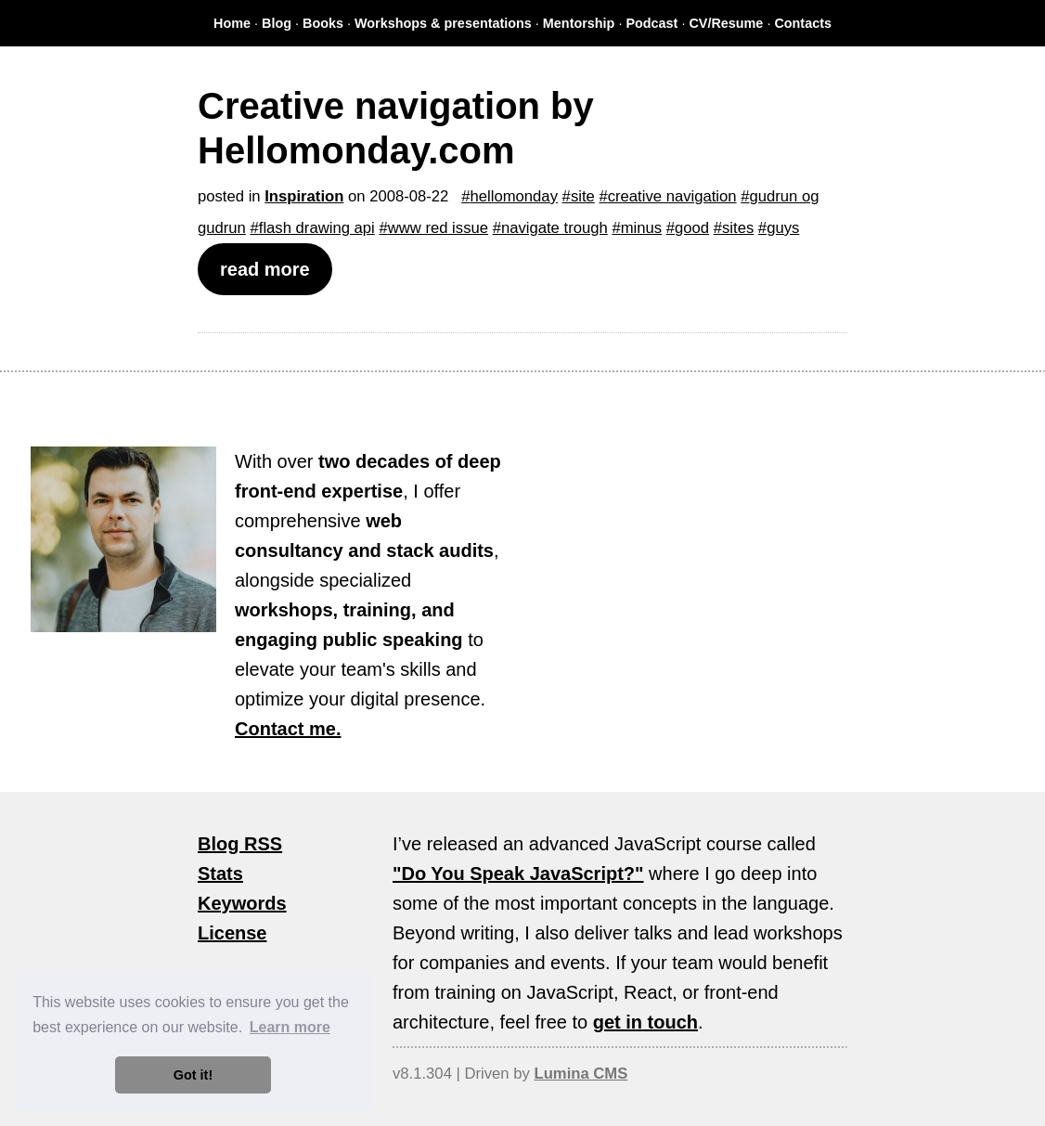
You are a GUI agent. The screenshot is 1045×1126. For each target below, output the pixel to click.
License (232, 933)
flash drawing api (317, 228)
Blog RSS (240, 844)
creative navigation (672, 196)
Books (323, 23)
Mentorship (579, 23)
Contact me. (288, 728)
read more (265, 269)
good (692, 228)
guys (783, 228)
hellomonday (514, 196)
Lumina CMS (580, 1073)
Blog (276, 23)
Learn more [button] (290, 1027)
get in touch (645, 1022)
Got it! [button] (193, 1075)
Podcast (651, 23)
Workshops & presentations (443, 23)
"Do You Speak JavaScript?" (518, 873)
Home (232, 23)
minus (641, 228)
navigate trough (554, 228)
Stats (220, 873)
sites (738, 228)
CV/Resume (726, 23)
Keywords (242, 903)
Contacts (803, 23)
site (583, 196)
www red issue (438, 228)
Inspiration (303, 196)
